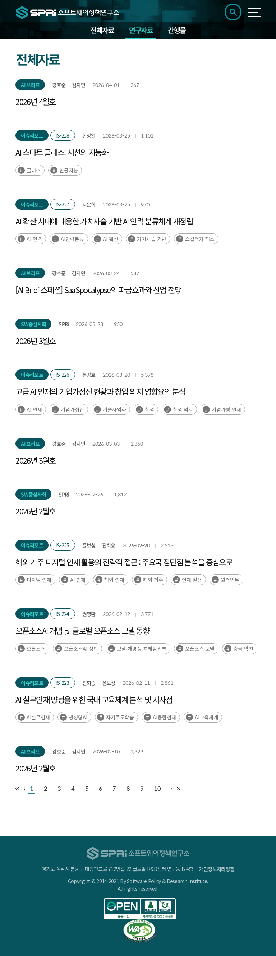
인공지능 (68, 170)
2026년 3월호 (35, 341)
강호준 (58, 85)
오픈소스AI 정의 (81, 649)
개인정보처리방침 (216, 869)
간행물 (177, 30)
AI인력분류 (72, 239)
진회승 (108, 545)
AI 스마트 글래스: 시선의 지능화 (61, 152)
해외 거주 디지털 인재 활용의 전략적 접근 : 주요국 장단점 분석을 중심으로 (123, 562)
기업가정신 (72, 409)
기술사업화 (114, 409)
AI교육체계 (206, 717)
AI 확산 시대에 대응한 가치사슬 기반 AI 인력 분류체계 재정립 (104, 221)
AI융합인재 (164, 717)
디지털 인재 (39, 580)
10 (163, 789)
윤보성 (89, 545)
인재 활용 (192, 580)
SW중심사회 (33, 324)
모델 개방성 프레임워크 (141, 649)
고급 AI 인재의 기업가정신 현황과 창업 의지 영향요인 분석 (100, 392)
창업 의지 (183, 409)
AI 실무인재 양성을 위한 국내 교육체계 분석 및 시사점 (93, 699)
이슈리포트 (32, 136)
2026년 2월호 (35, 511)
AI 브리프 (30, 85)
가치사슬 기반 (151, 239)
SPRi (64, 324)
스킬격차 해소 (200, 239)
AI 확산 (110, 239)
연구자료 (141, 30)
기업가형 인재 (226, 409)
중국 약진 (243, 649)
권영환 (89, 614)
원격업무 (230, 580)
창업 (149, 409)
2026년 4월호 (35, 101)
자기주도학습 (120, 717)
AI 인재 (34, 409)
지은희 (89, 204)
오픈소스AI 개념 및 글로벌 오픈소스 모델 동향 (82, 631)
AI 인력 (34, 239)
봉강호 (89, 375)
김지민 (78, 85)
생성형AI (78, 717)
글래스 (34, 170)
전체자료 (102, 30)
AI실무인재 (38, 717)
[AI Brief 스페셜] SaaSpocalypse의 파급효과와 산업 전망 (98, 290)
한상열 (89, 136)
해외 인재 (114, 580)
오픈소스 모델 (200, 649)
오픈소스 (36, 649)
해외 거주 (153, 580)
